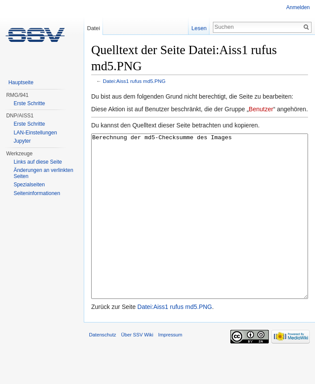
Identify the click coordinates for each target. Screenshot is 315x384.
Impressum (170, 367)
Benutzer (261, 109)
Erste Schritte (29, 103)
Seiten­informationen (37, 193)
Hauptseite (20, 82)
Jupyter (22, 141)
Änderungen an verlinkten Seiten (43, 173)
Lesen (199, 28)
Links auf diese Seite (38, 162)
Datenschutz (102, 367)
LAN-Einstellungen (35, 133)
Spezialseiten (29, 185)
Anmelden (298, 7)
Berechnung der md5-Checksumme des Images (199, 233)
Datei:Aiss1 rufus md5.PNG (134, 81)
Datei (93, 28)
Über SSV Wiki (137, 367)
